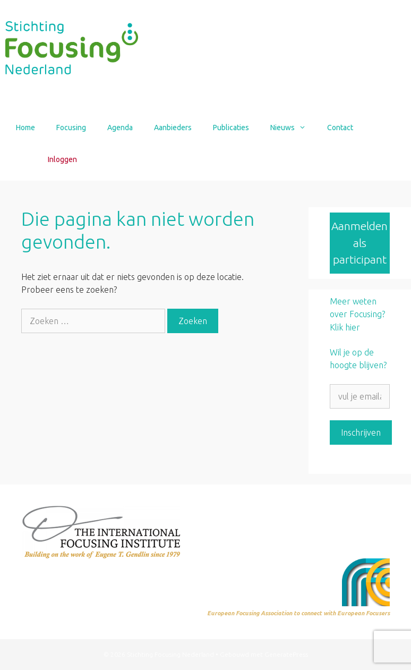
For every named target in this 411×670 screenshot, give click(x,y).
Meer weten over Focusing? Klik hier (357, 314)
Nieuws (293, 127)
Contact (340, 127)
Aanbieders (173, 127)
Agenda (120, 127)
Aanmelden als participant (359, 242)
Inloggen (62, 159)
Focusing (71, 127)
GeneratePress (286, 654)
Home (25, 127)
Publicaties (231, 127)
